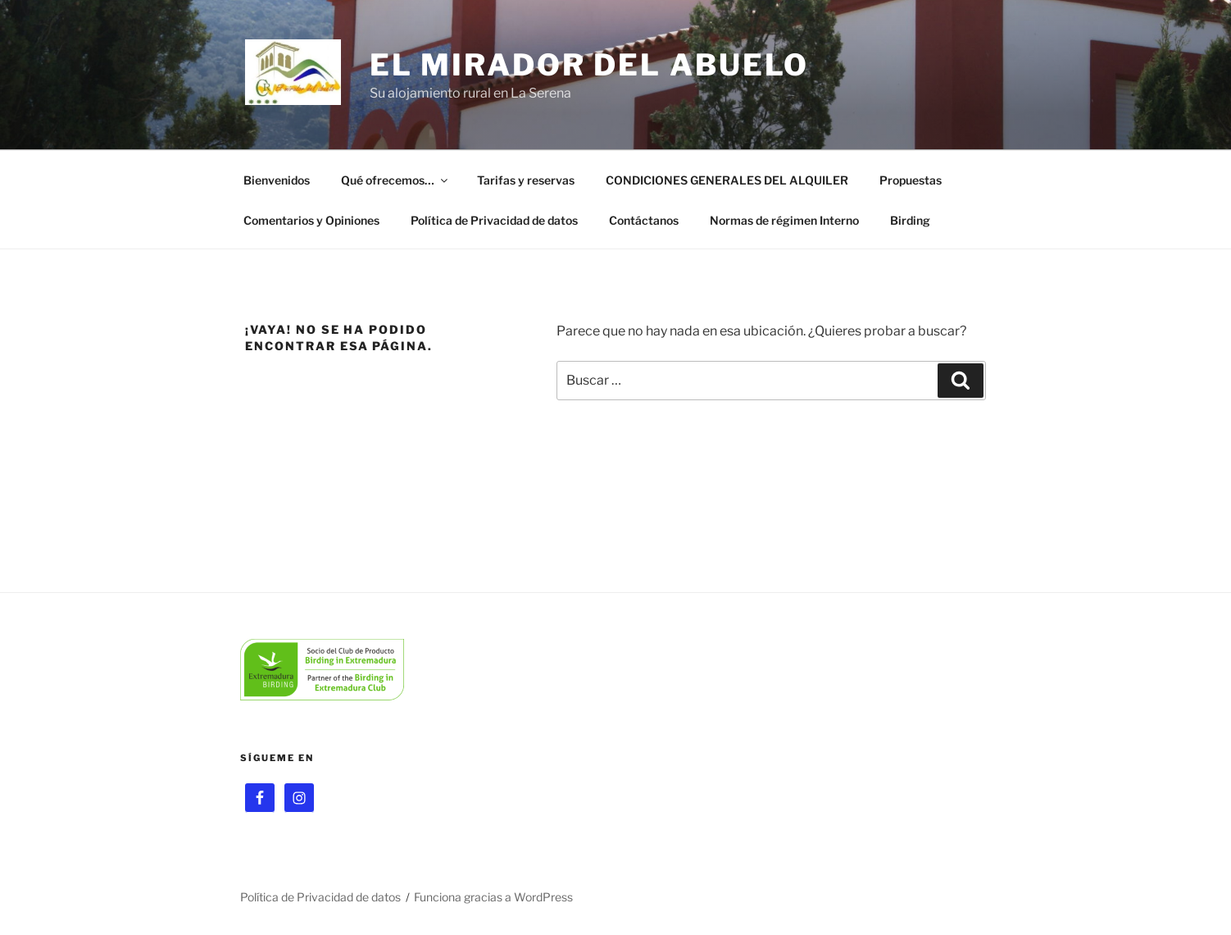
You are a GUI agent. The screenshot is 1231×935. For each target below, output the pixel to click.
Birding (910, 220)
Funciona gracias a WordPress (493, 897)
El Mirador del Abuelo (589, 65)
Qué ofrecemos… (395, 180)
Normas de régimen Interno (784, 220)
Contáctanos (644, 220)
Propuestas (910, 180)
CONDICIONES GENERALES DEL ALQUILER (727, 180)
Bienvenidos (276, 180)
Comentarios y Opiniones (311, 220)
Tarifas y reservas (526, 180)
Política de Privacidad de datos (494, 220)
